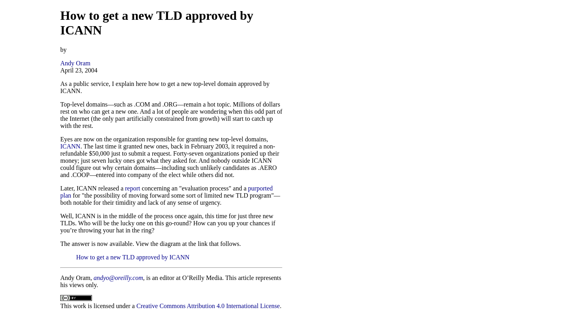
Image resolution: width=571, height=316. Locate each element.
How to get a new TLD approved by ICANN (133, 257)
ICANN (70, 146)
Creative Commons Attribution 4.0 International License (208, 306)
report (132, 188)
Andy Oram (75, 63)
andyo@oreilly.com (118, 277)
